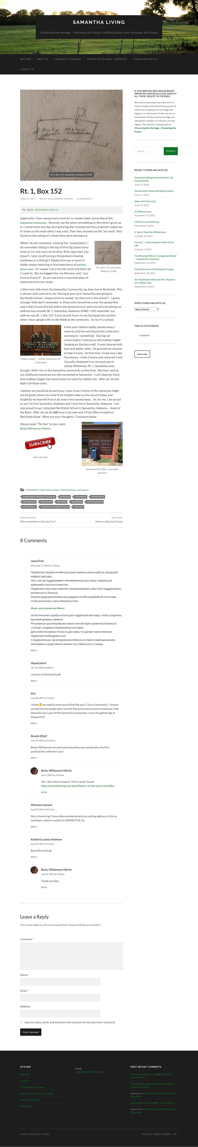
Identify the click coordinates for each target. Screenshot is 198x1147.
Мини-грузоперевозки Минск (48, 608)
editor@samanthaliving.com (89, 1071)
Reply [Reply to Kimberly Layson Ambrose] (34, 857)
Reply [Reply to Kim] (34, 723)
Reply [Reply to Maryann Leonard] (34, 827)
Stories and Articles (145, 59)
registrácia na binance (142, 1102)
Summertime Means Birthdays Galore (154, 190)
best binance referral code (144, 1074)
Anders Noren (161, 1134)
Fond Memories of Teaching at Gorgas (154, 269)
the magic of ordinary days (55, 506)
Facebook (141, 334)
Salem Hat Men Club (145, 201)
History (58, 489)
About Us (42, 59)
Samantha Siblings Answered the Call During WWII (153, 179)
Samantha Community (34, 222)
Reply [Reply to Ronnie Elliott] (34, 758)
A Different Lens (142, 211)
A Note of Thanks (166, 1102)
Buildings (65, 496)
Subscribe (142, 354)
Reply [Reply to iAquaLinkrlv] (34, 681)
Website (25, 1006)
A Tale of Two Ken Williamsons (150, 231)
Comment (27, 939)
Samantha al (86, 489)
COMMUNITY (33, 489)
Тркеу (134, 1083)
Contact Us (27, 69)
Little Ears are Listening (146, 221)
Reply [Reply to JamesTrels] (34, 650)
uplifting (78, 506)
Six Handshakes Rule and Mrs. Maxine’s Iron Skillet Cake (154, 281)
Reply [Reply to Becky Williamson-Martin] (44, 792)
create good (97, 496)
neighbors (76, 501)
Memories (62, 501)
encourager (29, 501)
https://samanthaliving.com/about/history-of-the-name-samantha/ (81, 786)
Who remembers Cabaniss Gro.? (38, 520)
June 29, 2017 (28, 198)
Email (24, 990)
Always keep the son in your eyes (39, 496)
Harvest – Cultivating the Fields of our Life (154, 244)
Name (24, 975)
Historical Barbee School (109, 520)
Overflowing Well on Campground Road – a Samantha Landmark (155, 257)
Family (50, 489)
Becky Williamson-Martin (56, 198)
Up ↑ (175, 1134)
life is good (46, 501)
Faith (43, 489)
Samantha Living (99, 22)
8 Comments (84, 198)
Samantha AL (29, 506)
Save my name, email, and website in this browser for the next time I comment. (70, 1022)
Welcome (25, 59)
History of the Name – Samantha (107, 59)
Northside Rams (71, 489)
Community (80, 496)
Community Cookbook (67, 59)
